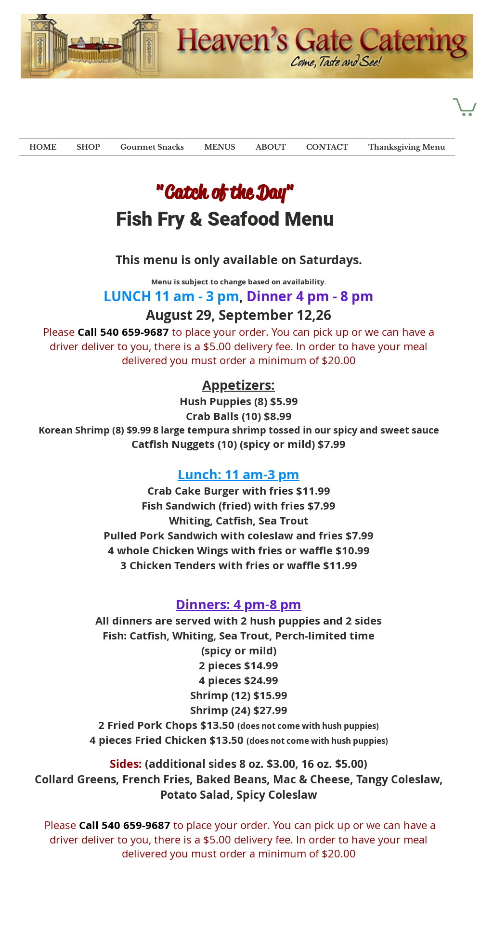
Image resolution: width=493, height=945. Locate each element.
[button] (465, 106)
